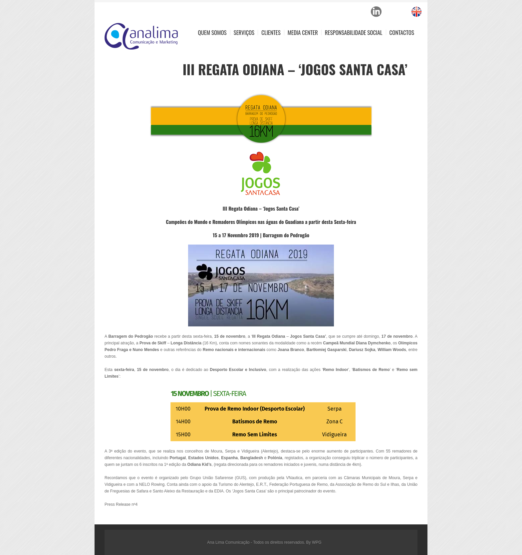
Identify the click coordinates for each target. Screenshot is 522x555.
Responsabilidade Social (354, 32)
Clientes (271, 32)
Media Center (303, 32)
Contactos (402, 32)
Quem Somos (212, 32)
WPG (317, 542)
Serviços (244, 32)
